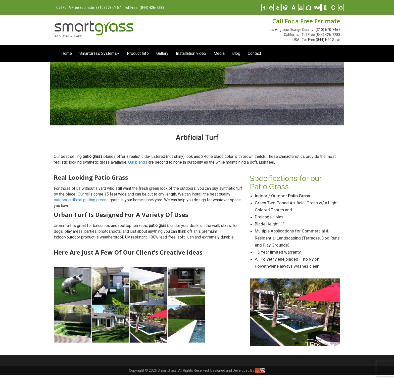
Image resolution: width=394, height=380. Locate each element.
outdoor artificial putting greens (81, 200)
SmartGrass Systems (99, 53)
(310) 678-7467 (108, 8)
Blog (236, 53)
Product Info (138, 53)
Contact (254, 53)
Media (219, 53)
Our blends (137, 162)
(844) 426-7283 (152, 8)
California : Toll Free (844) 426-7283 (312, 35)
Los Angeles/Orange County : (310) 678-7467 (304, 30)
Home (66, 53)
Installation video (191, 53)
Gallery (162, 53)
